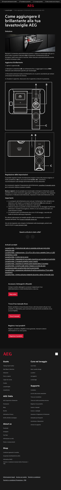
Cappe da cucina (7, 379)
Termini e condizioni (34, 477)
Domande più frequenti (37, 417)
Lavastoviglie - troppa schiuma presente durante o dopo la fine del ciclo (29, 274)
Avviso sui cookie (21, 477)
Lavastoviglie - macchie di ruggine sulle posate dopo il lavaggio (26, 263)
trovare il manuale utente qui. (28, 219)
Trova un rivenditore (36, 397)
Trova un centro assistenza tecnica (40, 400)
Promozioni (6, 404)
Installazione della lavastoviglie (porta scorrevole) (22, 268)
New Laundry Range (36, 369)
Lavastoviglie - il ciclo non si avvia (16, 257)
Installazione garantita (24, 1)
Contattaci (33, 390)
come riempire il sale (21, 225)
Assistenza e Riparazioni (37, 421)
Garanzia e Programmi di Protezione (40, 414)
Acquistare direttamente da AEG (11, 456)
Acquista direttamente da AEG (9, 1)
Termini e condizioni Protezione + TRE (14, 480)
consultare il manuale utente (47, 185)
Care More (33, 365)
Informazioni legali (9, 477)
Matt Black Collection (8, 369)
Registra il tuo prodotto (37, 404)
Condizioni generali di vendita (11, 452)
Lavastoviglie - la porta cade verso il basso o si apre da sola (25, 266)
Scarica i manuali (35, 407)
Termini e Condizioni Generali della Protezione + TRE (15, 462)
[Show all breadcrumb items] (2, 10)
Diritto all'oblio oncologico (10, 417)
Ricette (5, 410)
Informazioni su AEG (8, 438)
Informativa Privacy (8, 414)
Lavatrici (33, 372)
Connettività (6, 390)
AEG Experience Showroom (10, 400)
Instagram (5, 431)
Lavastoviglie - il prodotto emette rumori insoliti (21, 261)
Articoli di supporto (36, 424)
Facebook (5, 428)
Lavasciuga (34, 379)
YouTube (5, 435)
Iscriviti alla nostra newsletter (38, 393)
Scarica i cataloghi (35, 410)
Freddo (5, 383)
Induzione (5, 372)
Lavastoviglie (6, 386)
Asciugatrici (34, 376)
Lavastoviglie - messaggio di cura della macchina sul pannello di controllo (30, 259)
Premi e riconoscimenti (9, 442)
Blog (4, 407)
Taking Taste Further (8, 365)
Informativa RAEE (7, 459)
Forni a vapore (7, 376)
